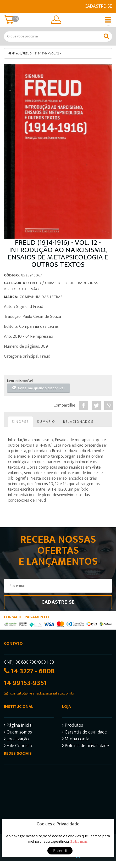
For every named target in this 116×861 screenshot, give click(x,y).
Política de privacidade (85, 746)
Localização (16, 739)
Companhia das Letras (41, 297)
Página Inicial (18, 726)
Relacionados (78, 422)
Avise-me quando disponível (38, 388)
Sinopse (20, 422)
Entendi (60, 850)
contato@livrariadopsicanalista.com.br (42, 693)
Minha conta (75, 739)
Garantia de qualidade (84, 733)
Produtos (72, 726)
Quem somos (18, 733)
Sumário (46, 422)
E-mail (7, 6)
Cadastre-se (98, 6)
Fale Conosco (18, 746)
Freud (17, 53)
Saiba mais (79, 841)
